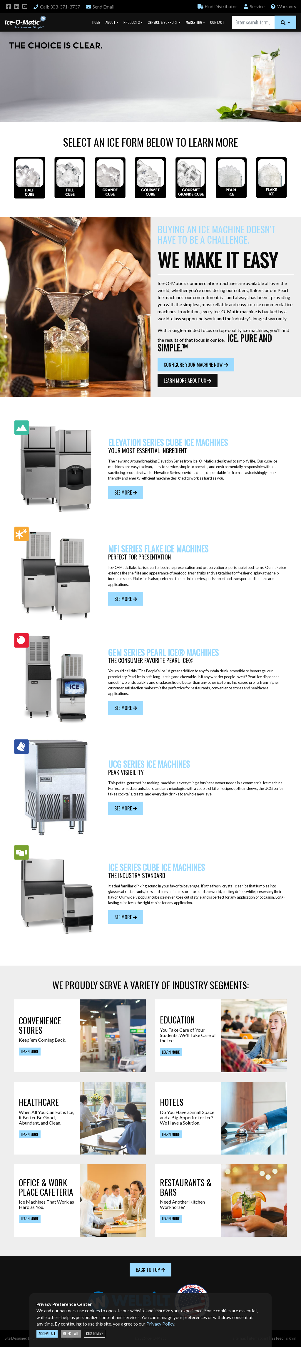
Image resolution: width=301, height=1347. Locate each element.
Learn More (30, 1051)
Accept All (47, 1333)
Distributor (217, 6)
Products (131, 22)
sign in (291, 1338)
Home (96, 22)
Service (254, 6)
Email (100, 6)
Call (56, 6)
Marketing (194, 22)
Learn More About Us (187, 380)
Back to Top (150, 1269)
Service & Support (163, 22)
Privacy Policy (160, 1323)
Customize (94, 1333)
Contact (217, 22)
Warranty (283, 6)
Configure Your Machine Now (196, 364)
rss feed (277, 1338)
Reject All (71, 1333)
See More (125, 492)
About (111, 22)
